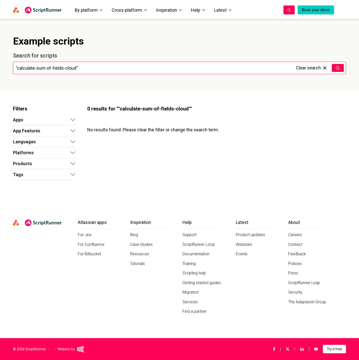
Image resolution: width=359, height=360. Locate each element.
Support (189, 234)
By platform (89, 10)
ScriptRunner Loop (198, 244)
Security (295, 292)
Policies (295, 263)
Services (190, 302)
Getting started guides (201, 282)
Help (198, 10)
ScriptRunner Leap (304, 282)
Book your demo (316, 9)
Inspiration (169, 10)
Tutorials (137, 263)
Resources (139, 254)
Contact (295, 244)
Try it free (334, 349)
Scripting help (194, 273)
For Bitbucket (89, 254)
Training (189, 263)
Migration (190, 292)
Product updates (250, 234)
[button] (44, 119)
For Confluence (91, 244)
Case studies (141, 244)
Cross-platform (129, 10)
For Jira (84, 234)
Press (293, 273)
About (294, 222)
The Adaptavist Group (307, 302)
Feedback (297, 254)
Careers (295, 234)
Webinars (244, 244)
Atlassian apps (92, 222)
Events (242, 254)
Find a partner (194, 311)
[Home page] (38, 10)
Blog (134, 234)
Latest (223, 10)
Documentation (195, 254)
